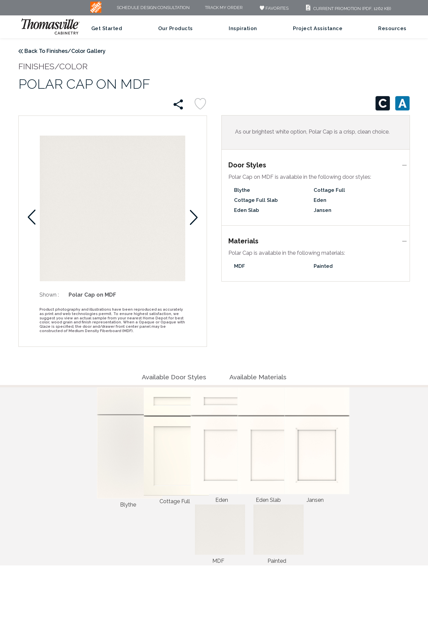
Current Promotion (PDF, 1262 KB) (347, 8)
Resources (392, 28)
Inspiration (243, 28)
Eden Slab (246, 210)
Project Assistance (317, 28)
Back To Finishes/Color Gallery (65, 51)
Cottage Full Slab (256, 200)
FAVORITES (273, 8)
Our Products (175, 28)
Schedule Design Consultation (153, 7)
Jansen (322, 210)
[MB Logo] (95, 11)
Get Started (106, 28)
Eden (320, 200)
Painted (323, 266)
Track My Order (224, 7)
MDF (239, 266)
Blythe (242, 190)
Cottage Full (329, 190)
